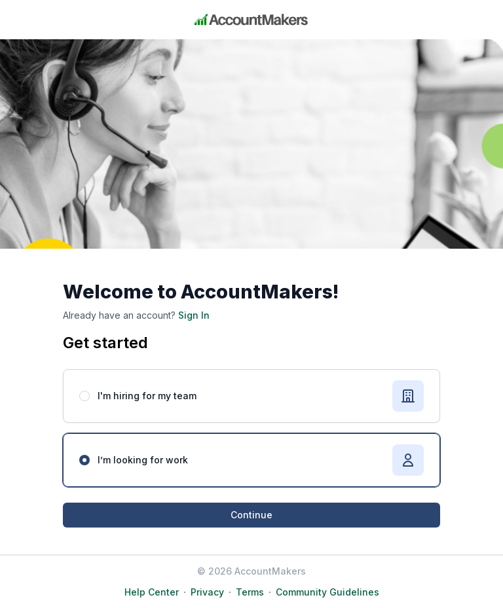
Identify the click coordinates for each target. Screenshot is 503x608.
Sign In (193, 315)
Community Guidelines (327, 592)
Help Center (151, 592)
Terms (250, 592)
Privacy (207, 592)
